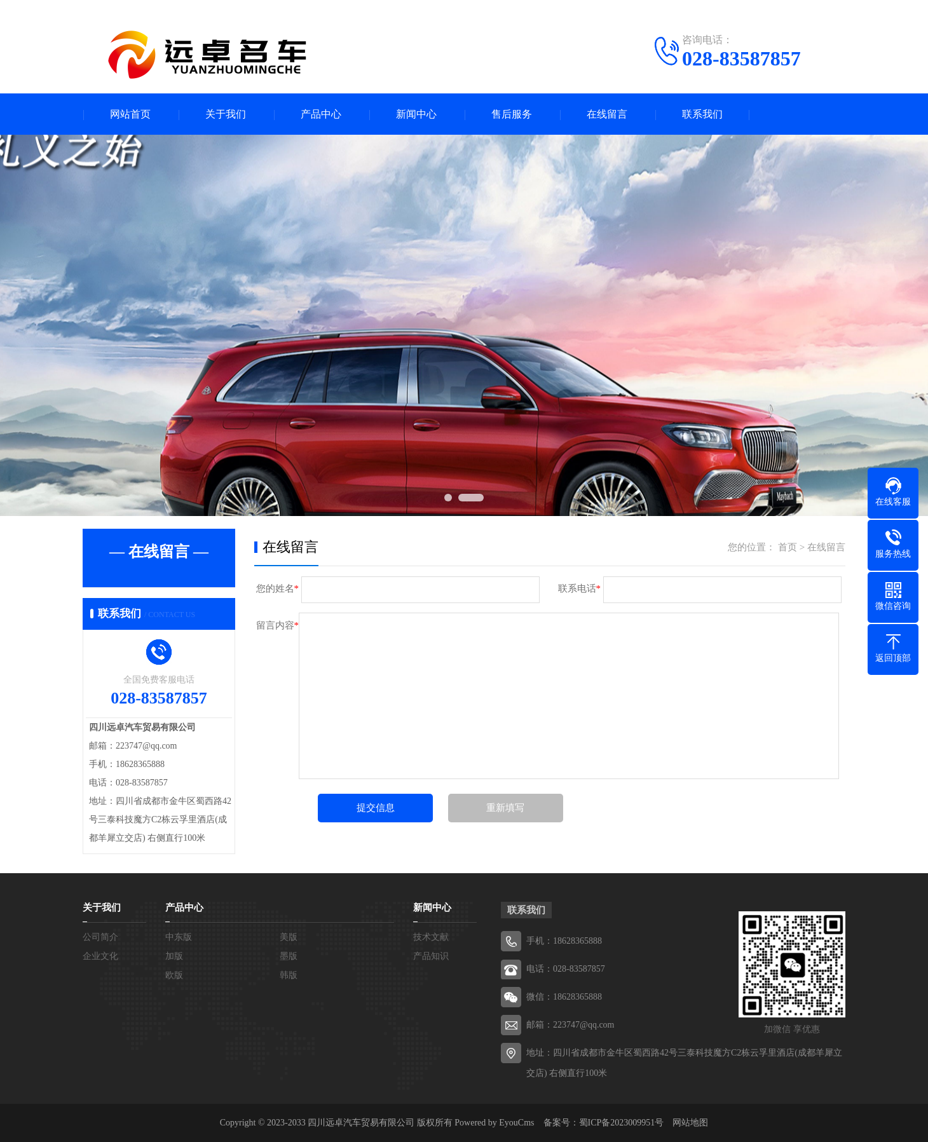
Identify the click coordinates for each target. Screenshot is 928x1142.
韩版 (288, 975)
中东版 (178, 937)
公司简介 (100, 937)
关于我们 (225, 114)
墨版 (288, 956)
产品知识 (431, 956)
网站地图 (690, 1122)
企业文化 (100, 956)
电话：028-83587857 (565, 969)
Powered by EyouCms (494, 1122)
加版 (174, 956)
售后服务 (511, 114)
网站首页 (130, 114)
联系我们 (702, 114)
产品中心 (321, 114)
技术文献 (431, 937)
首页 (787, 547)
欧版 (174, 975)
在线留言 (607, 114)
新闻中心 (416, 114)
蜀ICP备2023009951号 (621, 1122)
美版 (288, 937)
